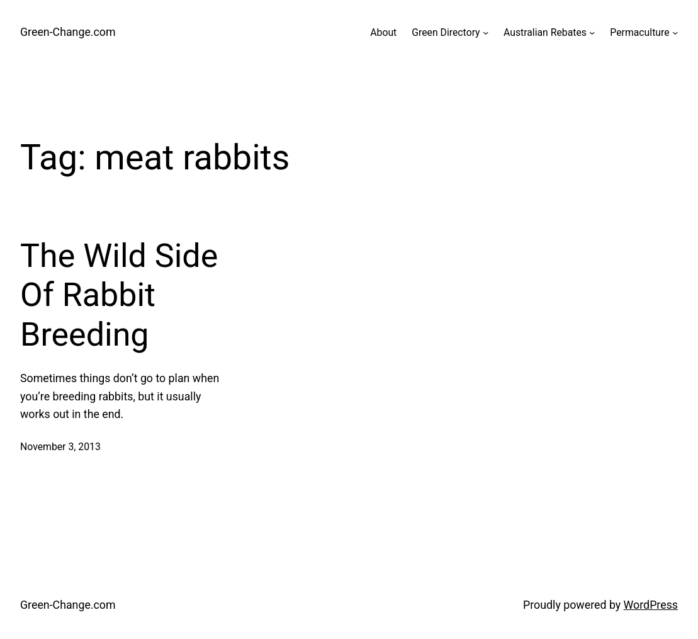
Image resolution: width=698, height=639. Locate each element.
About (383, 32)
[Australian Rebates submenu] (592, 32)
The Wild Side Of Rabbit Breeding (119, 295)
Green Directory (446, 32)
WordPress (651, 604)
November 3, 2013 (60, 447)
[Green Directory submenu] (485, 32)
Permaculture (639, 32)
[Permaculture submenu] (675, 32)
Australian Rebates (545, 32)
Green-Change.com (68, 31)
